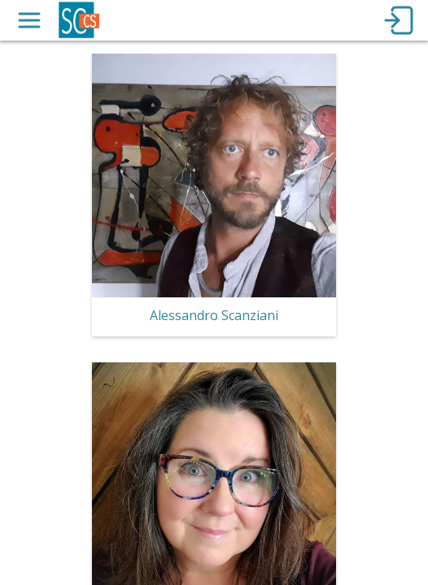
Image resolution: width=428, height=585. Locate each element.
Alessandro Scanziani (214, 315)
